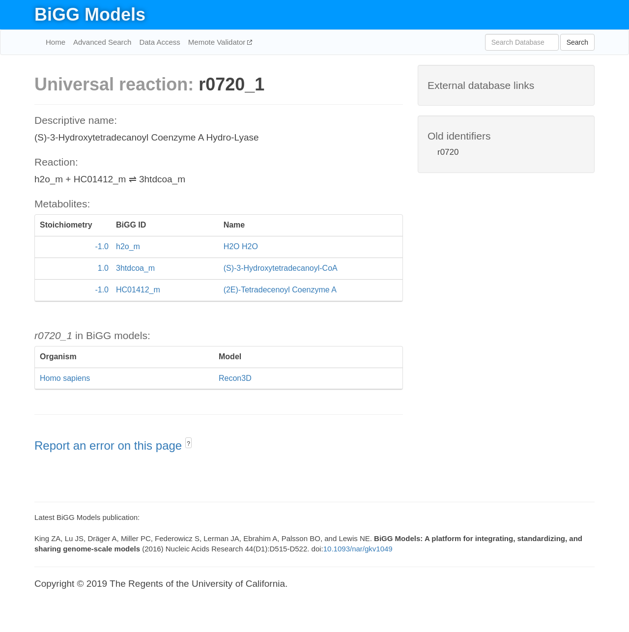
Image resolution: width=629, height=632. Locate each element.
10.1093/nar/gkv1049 (358, 549)
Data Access (159, 42)
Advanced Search (102, 42)
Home (55, 42)
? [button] (188, 443)
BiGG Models (89, 14)
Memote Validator (218, 42)
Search (577, 42)
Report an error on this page (109, 445)
